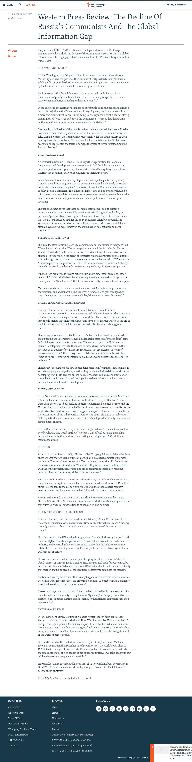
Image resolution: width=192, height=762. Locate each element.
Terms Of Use (14, 718)
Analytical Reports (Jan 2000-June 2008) (72, 746)
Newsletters (58, 718)
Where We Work (16, 713)
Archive (31, 5)
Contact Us (13, 746)
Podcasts (56, 729)
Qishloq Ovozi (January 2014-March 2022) (72, 735)
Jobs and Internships (18, 724)
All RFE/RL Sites (16, 740)
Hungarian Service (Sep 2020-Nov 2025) (72, 751)
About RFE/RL (15, 707)
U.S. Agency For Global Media (22, 729)
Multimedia (58, 724)
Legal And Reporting (18, 735)
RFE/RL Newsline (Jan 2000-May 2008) (71, 740)
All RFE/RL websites (176, 5)
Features (56, 713)
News (55, 707)
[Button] (12, 51)
